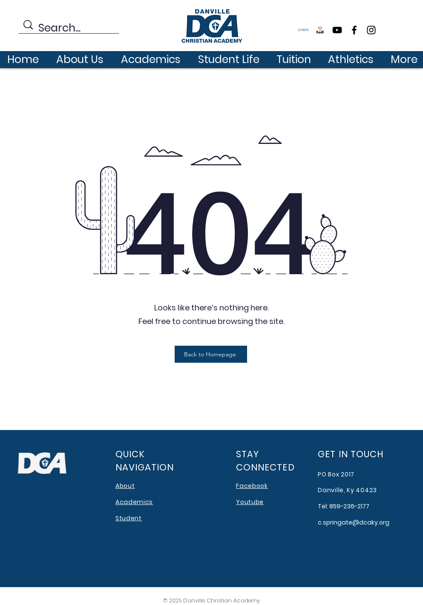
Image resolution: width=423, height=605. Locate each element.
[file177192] (320, 30)
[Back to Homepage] (211, 354)
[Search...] (69, 28)
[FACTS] (303, 30)
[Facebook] (354, 30)
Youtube (250, 502)
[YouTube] (337, 30)
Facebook (252, 486)
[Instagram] (371, 30)
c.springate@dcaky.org (353, 522)
